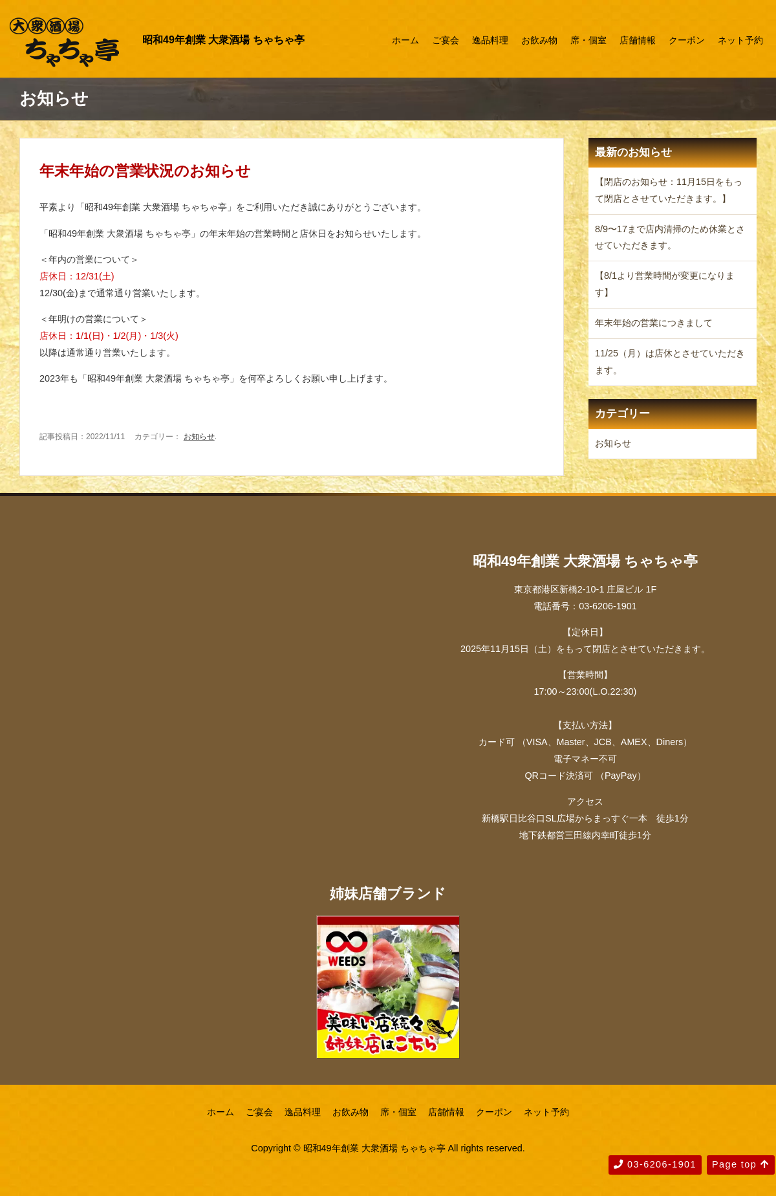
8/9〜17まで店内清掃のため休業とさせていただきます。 (670, 237)
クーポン (687, 40)
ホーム (405, 40)
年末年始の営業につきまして (654, 323)
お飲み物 (539, 40)
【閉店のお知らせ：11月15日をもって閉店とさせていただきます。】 (668, 190)
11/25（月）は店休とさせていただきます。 (670, 361)
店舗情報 (638, 40)
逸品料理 (490, 40)
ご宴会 (445, 40)
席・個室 (588, 40)
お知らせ (199, 436)
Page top (741, 1164)
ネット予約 (740, 40)
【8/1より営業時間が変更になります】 (665, 284)
